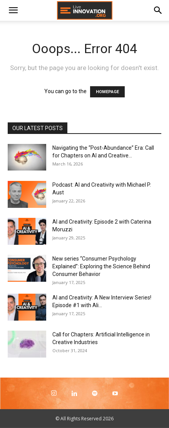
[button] (13, 10)
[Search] (158, 10)
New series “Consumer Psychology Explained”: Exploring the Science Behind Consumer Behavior (101, 266)
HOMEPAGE (107, 91)
